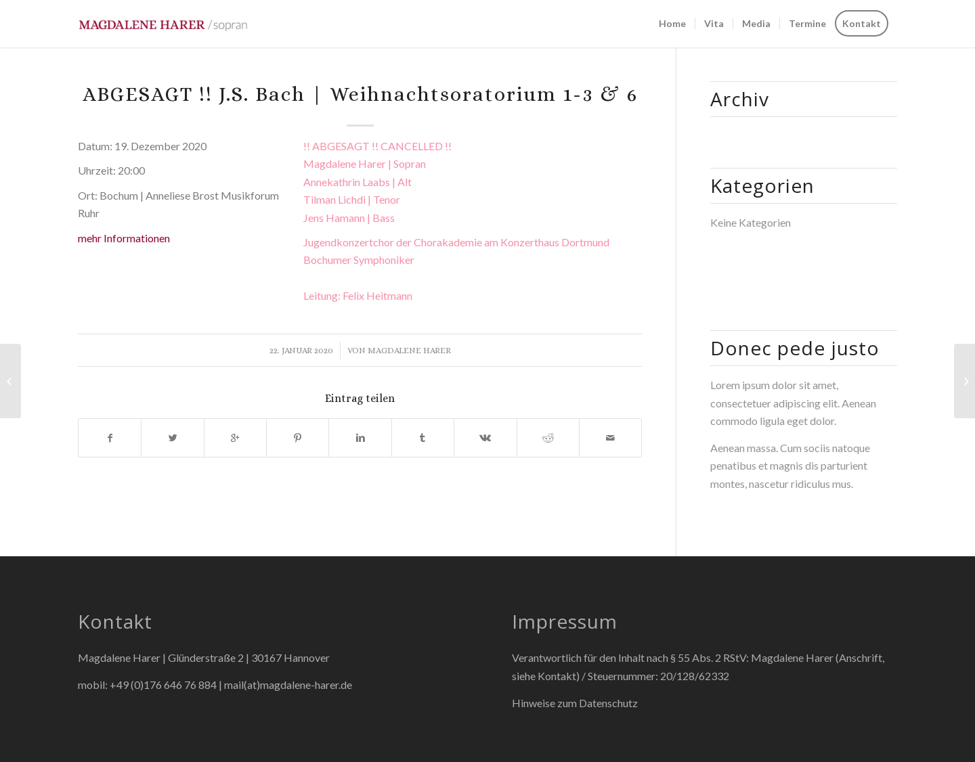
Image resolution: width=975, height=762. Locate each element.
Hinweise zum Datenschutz (575, 702)
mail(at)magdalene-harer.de (288, 684)
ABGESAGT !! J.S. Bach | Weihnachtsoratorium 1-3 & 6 (360, 94)
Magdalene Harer (409, 350)
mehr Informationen (124, 237)
